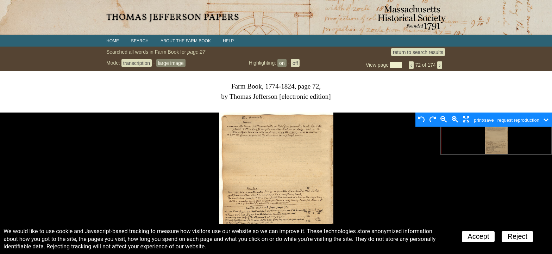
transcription (136, 63)
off (295, 63)
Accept (478, 236)
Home (112, 40)
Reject (517, 236)
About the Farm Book (186, 40)
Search (140, 40)
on (282, 63)
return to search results (418, 52)
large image (171, 63)
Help (228, 40)
